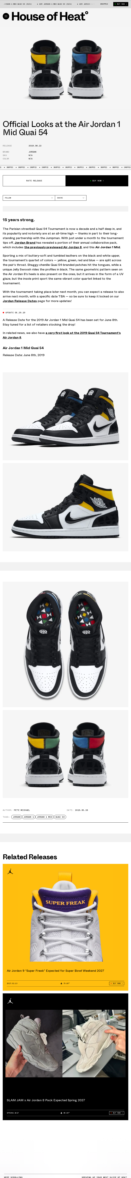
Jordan (32, 151)
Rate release (34, 180)
